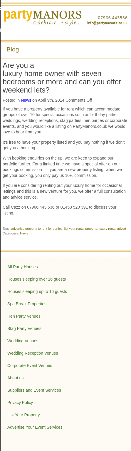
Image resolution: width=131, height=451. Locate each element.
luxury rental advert (112, 228)
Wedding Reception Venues (32, 353)
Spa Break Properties (26, 303)
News (26, 100)
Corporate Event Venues (29, 365)
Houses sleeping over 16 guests (36, 279)
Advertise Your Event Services (35, 427)
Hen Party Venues (24, 316)
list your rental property (80, 228)
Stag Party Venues (24, 328)
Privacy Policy (20, 402)
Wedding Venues (22, 340)
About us (15, 377)
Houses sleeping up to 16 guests (37, 291)
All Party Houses (22, 266)
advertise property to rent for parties (36, 228)
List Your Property (23, 415)
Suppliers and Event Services (34, 390)
